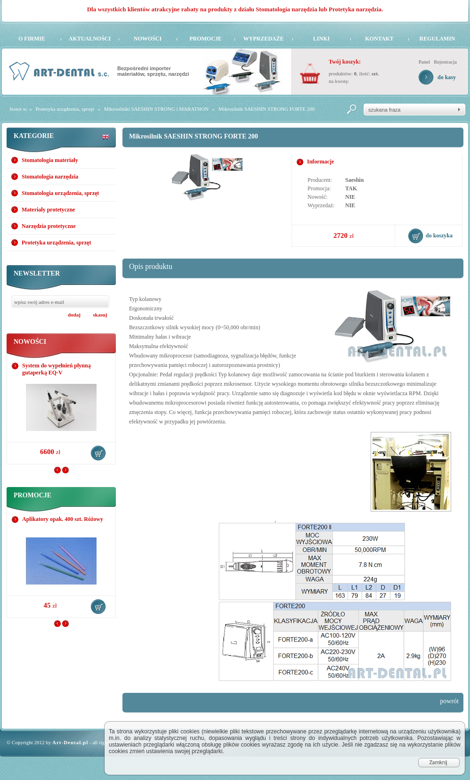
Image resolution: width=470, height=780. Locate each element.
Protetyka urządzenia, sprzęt (64, 109)
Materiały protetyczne (48, 209)
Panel (424, 62)
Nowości (148, 38)
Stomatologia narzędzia (50, 176)
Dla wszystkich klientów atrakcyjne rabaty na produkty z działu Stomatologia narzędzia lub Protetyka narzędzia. (235, 9)
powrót (449, 701)
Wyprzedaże (263, 38)
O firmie (31, 38)
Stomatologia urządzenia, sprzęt (60, 193)
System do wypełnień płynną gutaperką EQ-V (56, 369)
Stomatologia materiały (50, 160)
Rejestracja (445, 62)
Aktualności (90, 38)
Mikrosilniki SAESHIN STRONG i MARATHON (156, 109)
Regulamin (437, 38)
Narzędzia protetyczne (49, 226)
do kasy (447, 77)
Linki (321, 38)
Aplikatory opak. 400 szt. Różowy (62, 519)
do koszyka (98, 453)
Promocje (205, 38)
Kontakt (379, 38)
